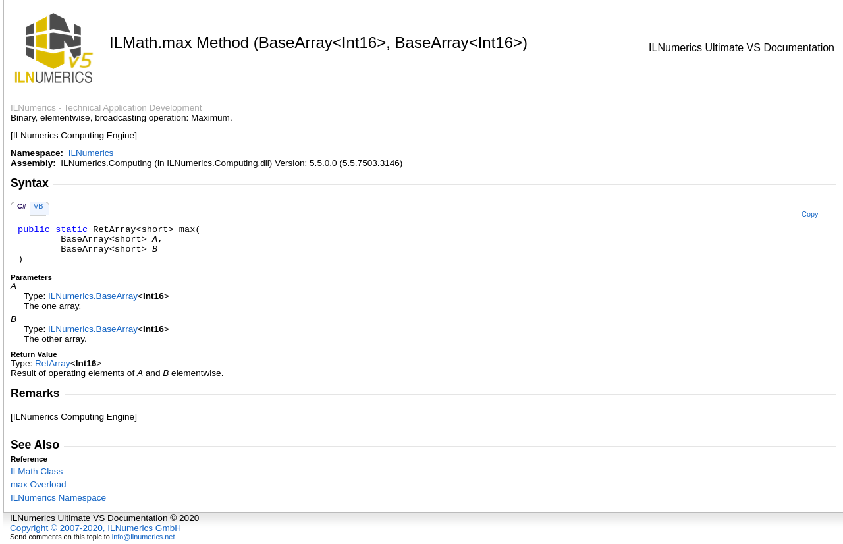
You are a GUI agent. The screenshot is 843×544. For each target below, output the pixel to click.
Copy (810, 214)
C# (21, 206)
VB (38, 206)
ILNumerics (91, 153)
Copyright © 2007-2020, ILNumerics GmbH (95, 528)
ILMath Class (37, 471)
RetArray (52, 363)
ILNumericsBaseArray (93, 296)
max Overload (39, 484)
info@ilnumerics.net (143, 537)
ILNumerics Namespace (58, 498)
